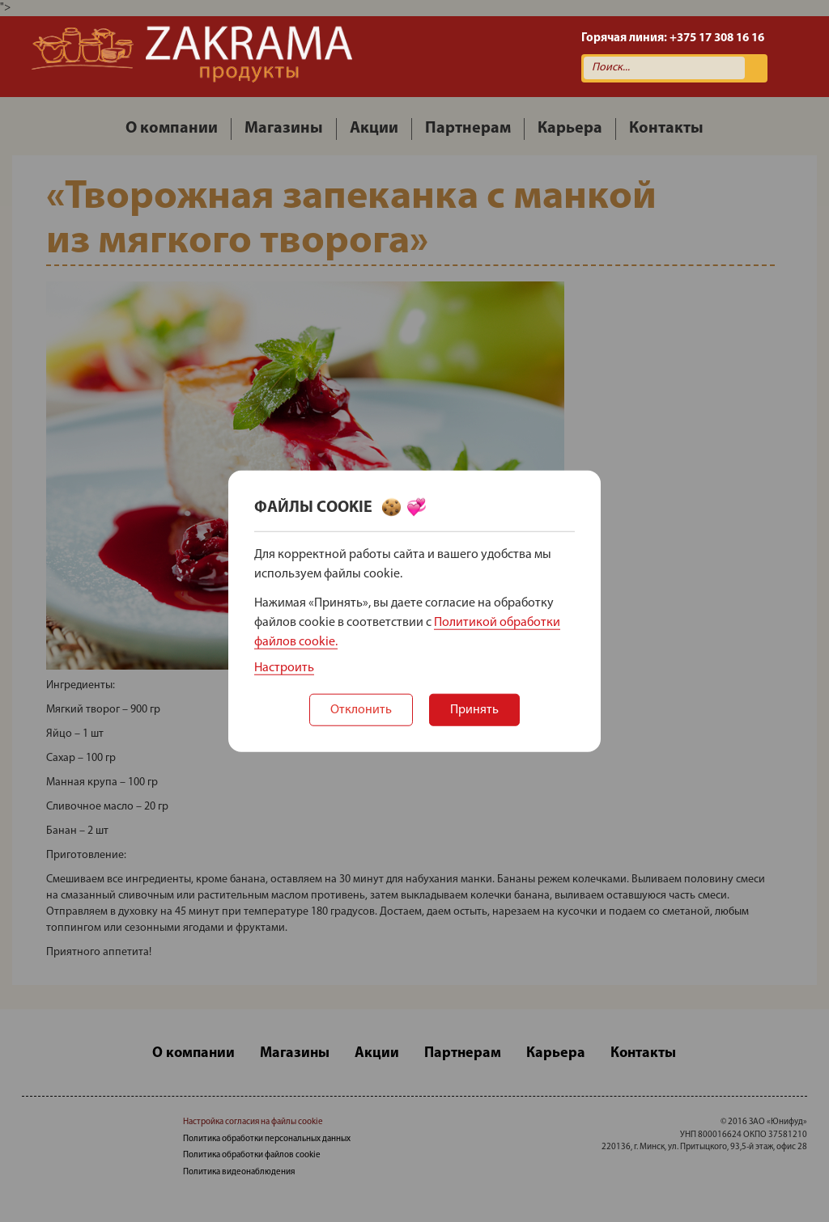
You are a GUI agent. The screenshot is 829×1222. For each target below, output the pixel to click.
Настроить (284, 668)
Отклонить (361, 710)
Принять (474, 710)
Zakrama (192, 56)
